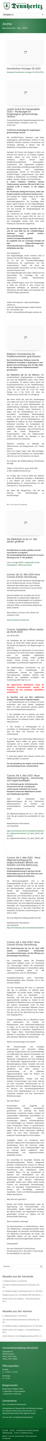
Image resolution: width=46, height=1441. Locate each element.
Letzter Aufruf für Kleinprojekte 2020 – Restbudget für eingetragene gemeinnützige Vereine (23, 113)
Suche (5, 1430)
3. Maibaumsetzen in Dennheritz (14, 1281)
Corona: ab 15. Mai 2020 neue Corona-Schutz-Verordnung (23, 575)
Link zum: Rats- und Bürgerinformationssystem (17, 1417)
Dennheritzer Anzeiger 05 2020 (24, 68)
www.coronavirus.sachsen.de (18, 620)
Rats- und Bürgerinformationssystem (14, 1404)
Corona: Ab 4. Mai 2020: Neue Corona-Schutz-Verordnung (23, 943)
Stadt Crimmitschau (23, 1433)
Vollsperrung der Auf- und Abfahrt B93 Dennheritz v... (22, 1295)
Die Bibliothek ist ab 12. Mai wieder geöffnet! (22, 540)
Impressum (7, 1433)
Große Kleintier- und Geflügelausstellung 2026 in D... (22, 1336)
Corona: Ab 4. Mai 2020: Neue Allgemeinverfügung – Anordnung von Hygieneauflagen (25, 778)
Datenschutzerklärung (27, 1430)
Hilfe (12, 1430)
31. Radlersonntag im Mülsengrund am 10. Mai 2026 (22, 1291)
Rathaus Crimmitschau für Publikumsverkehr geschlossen (24, 355)
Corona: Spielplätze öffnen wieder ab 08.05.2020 (25, 630)
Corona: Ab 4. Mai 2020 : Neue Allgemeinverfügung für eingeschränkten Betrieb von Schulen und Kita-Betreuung (23, 861)
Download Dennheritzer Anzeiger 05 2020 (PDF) (25, 72)
